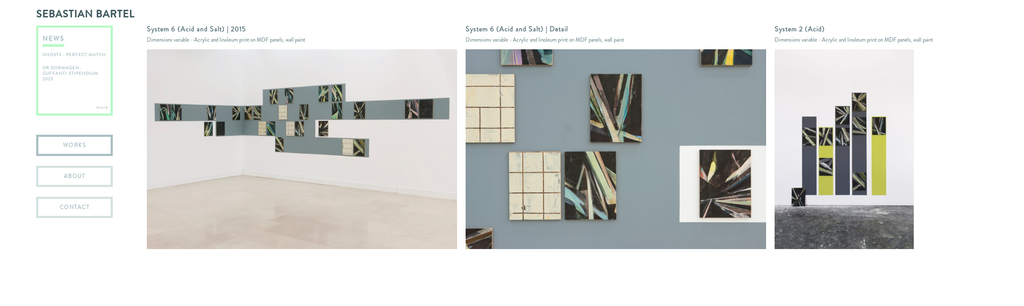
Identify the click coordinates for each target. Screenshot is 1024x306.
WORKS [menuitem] (74, 145)
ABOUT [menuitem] (75, 176)
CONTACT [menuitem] (75, 207)
